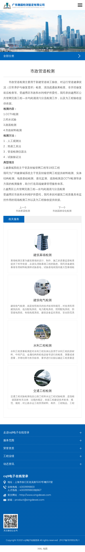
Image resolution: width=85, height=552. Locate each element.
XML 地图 (42, 548)
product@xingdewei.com (29, 499)
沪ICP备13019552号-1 (69, 540)
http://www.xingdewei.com (35, 494)
